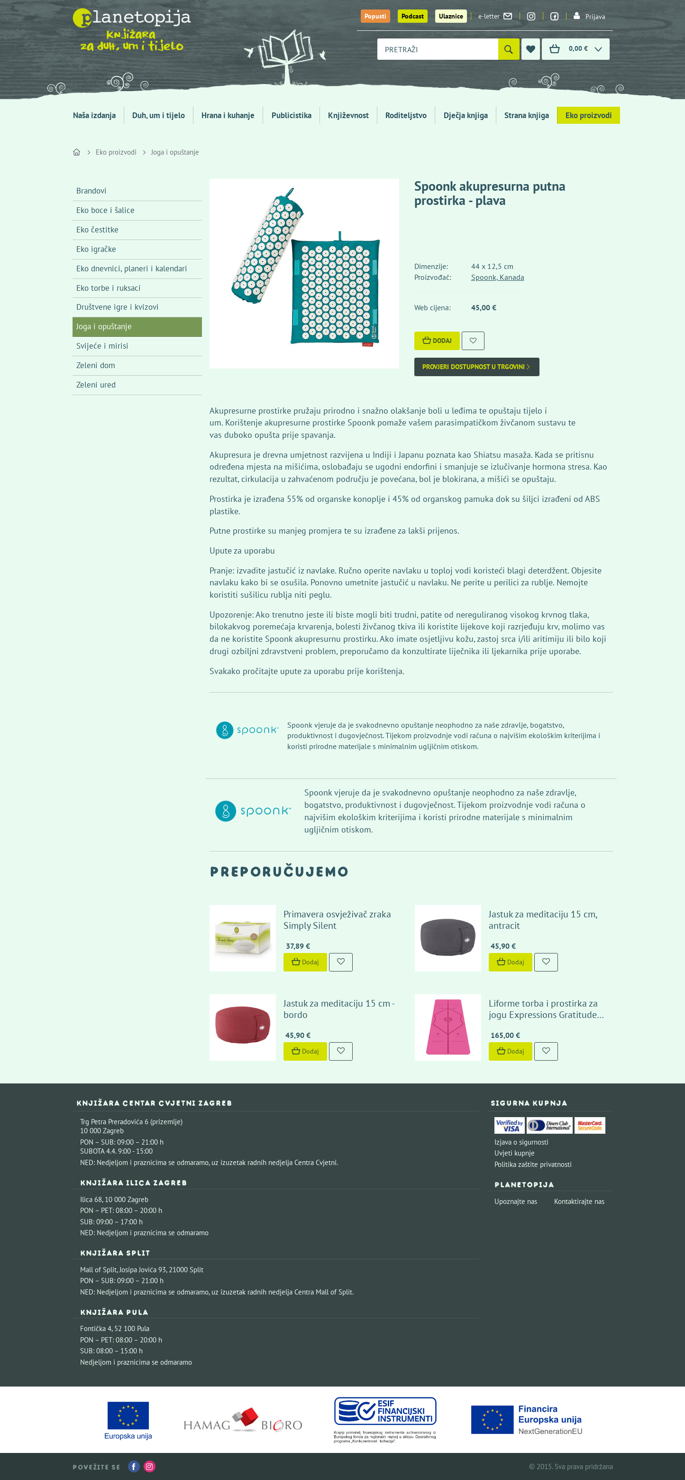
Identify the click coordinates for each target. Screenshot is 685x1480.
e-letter (495, 16)
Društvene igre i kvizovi (117, 307)
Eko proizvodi (589, 115)
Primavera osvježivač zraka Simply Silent (337, 920)
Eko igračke (96, 249)
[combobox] (437, 49)
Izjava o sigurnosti (521, 1142)
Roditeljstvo (406, 115)
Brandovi (91, 190)
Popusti (375, 16)
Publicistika (291, 115)
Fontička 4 (95, 1328)
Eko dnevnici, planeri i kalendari (131, 268)
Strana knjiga (526, 115)
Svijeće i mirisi (102, 346)
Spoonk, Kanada (497, 277)
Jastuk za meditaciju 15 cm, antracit (543, 920)
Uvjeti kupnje (514, 1152)
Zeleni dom (95, 365)
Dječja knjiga (466, 115)
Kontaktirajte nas (579, 1201)
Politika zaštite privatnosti (533, 1164)
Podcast (413, 16)
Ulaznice (451, 16)
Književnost (348, 115)
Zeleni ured (96, 384)
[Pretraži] (509, 49)
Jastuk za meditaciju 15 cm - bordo (338, 1009)
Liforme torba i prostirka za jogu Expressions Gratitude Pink (543, 1014)
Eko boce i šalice (105, 210)
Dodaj (437, 340)
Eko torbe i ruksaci (108, 288)
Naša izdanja (94, 115)
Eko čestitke (97, 229)
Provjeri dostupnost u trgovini (476, 366)
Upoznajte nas (515, 1201)
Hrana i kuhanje (228, 115)
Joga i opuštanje (175, 152)
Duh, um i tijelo (158, 115)
